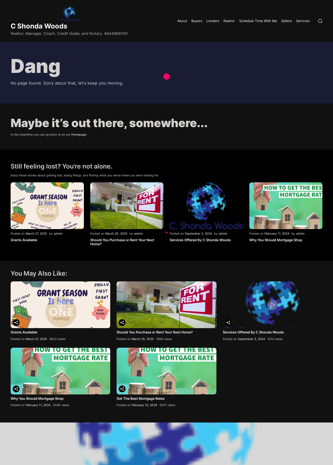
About (182, 21)
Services (303, 21)
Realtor (229, 21)
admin (58, 233)
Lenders (212, 21)
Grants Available (24, 240)
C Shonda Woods (39, 26)
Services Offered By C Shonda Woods (200, 240)
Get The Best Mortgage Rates (141, 398)
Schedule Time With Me (258, 21)
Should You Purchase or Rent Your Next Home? (122, 242)
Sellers (286, 21)
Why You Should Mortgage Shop (275, 240)
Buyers (196, 21)
